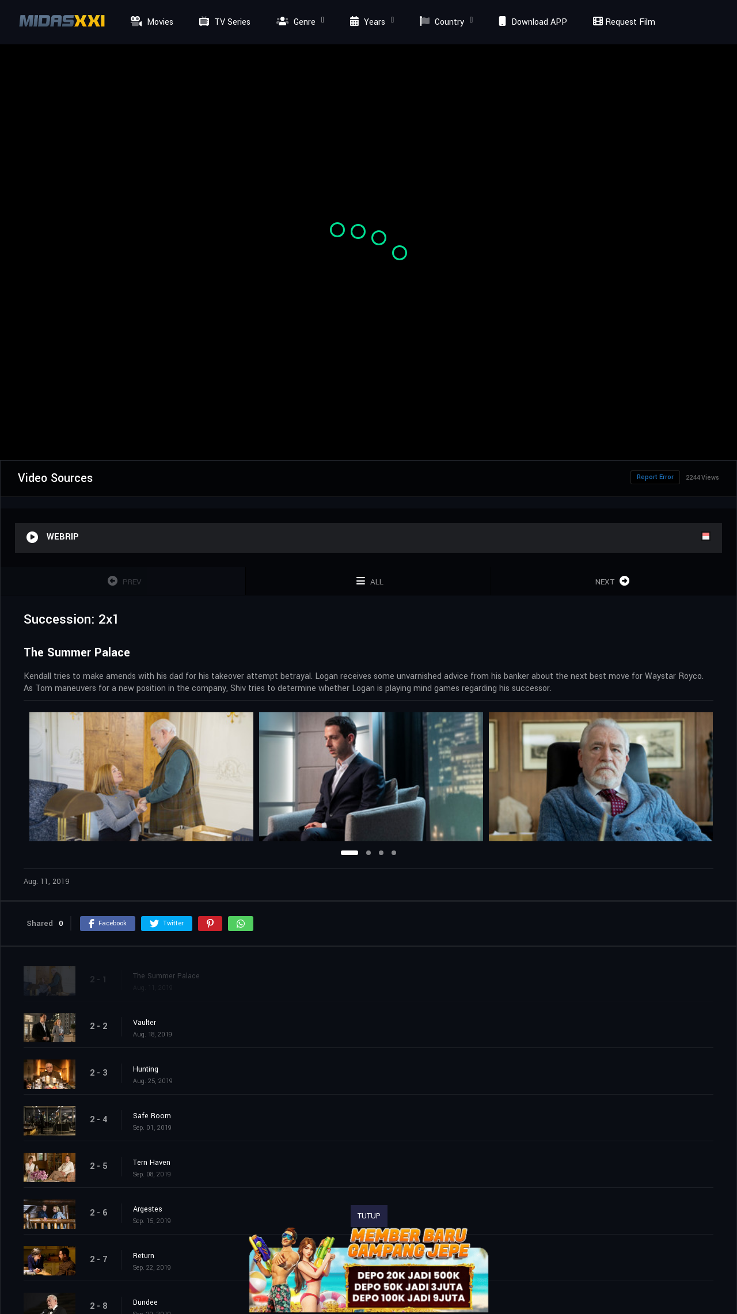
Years (366, 22)
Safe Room (152, 1116)
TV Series (223, 22)
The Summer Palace (166, 976)
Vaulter (144, 1022)
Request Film (622, 22)
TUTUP (369, 1216)
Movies (150, 22)
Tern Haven (151, 1162)
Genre (294, 22)
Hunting (145, 1069)
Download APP (531, 22)
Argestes (147, 1209)
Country (440, 22)
